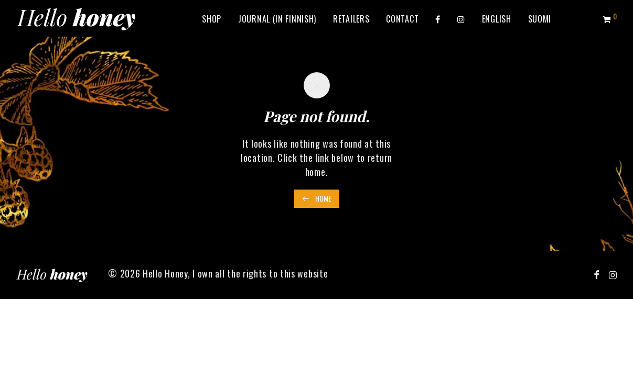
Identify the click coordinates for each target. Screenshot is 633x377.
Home (316, 198)
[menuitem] (497, 18)
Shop (211, 19)
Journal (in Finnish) (277, 19)
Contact (402, 19)
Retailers (351, 19)
